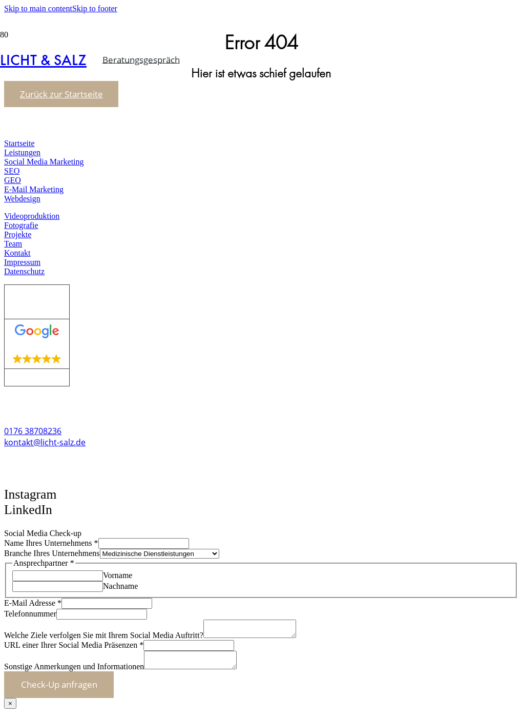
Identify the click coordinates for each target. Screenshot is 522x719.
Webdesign (22, 198)
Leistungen (22, 152)
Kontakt (17, 253)
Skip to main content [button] (38, 8)
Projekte (17, 234)
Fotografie (21, 225)
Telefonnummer (30, 613)
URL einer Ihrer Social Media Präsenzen (73, 648)
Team (13, 243)
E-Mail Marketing (34, 189)
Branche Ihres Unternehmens (52, 553)
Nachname (120, 586)
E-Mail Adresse (32, 603)
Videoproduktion (31, 216)
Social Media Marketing (44, 161)
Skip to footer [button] (94, 8)
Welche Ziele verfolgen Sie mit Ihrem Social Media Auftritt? (103, 638)
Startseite (19, 143)
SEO (11, 171)
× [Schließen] (10, 709)
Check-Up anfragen (59, 690)
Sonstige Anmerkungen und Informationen (74, 672)
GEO (12, 180)
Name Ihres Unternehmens (51, 543)
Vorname (117, 575)
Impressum (22, 262)
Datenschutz (24, 271)
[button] (19, 523)
